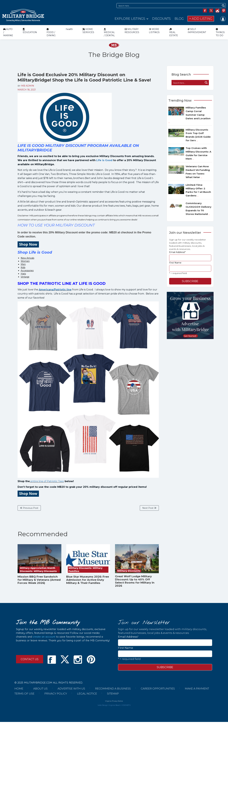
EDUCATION (30, 31)
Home (18, 688)
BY (26, 85)
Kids (23, 267)
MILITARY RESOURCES (132, 31)
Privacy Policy (55, 693)
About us (40, 688)
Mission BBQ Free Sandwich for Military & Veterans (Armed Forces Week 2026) (39, 579)
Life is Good (104, 160)
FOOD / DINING (51, 32)
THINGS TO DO (220, 32)
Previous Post (29, 508)
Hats (23, 273)
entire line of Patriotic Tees (47, 481)
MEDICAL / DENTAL (109, 32)
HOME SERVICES (88, 31)
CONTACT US (29, 659)
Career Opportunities (158, 688)
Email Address (177, 252)
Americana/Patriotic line (55, 289)
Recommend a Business (113, 688)
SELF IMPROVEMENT (197, 31)
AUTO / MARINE (8, 32)
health (69, 29)
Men (23, 264)
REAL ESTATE (173, 32)
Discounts (161, 19)
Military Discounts (45, 571)
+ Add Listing (200, 19)
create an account (44, 636)
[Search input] (169, 5)
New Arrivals (27, 258)
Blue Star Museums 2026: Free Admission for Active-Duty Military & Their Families (87, 579)
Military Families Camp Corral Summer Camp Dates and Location (189, 114)
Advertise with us (71, 688)
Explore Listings (130, 19)
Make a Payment (197, 688)
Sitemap (113, 693)
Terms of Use (24, 693)
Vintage (25, 276)
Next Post (149, 508)
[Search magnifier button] (223, 5)
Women (25, 261)
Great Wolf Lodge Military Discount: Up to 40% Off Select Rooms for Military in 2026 (134, 581)
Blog (179, 19)
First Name (175, 262)
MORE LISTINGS (154, 31)
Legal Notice (87, 693)
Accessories (27, 270)
